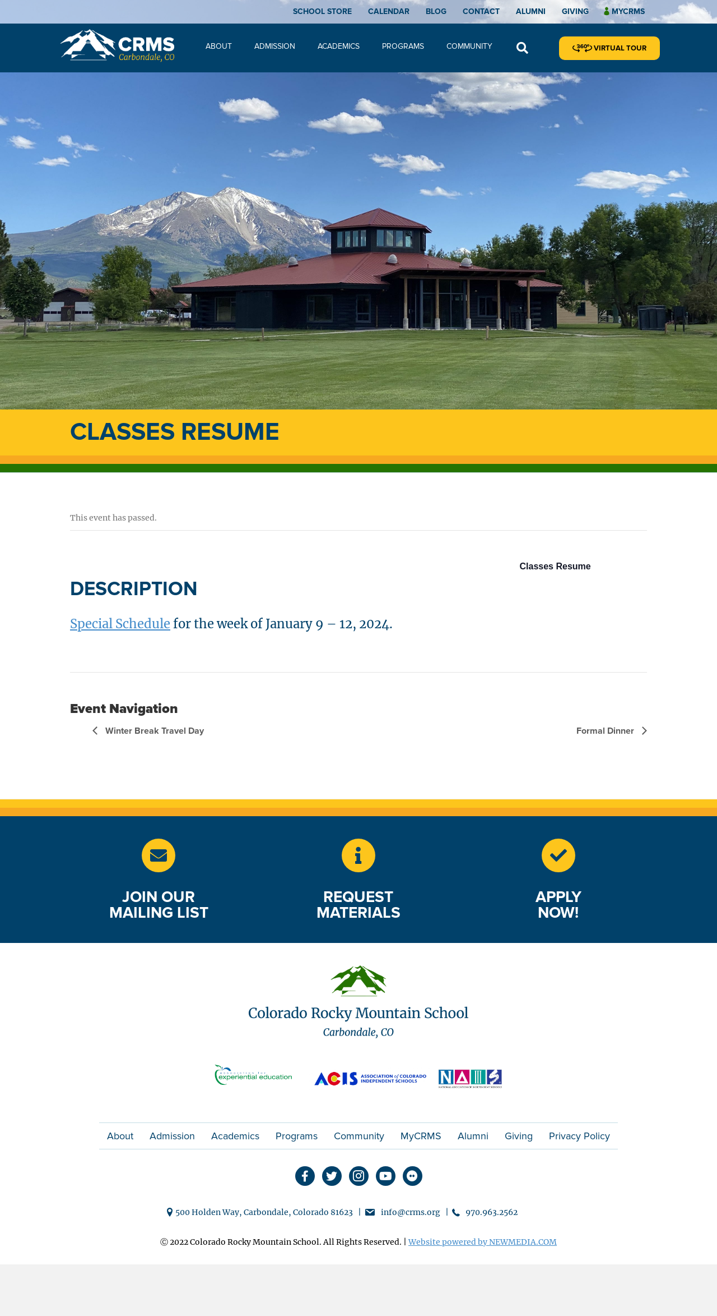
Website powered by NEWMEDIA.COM (482, 1242)
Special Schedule (120, 624)
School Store (322, 11)
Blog (436, 11)
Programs (403, 46)
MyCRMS (421, 1136)
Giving (575, 11)
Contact (481, 11)
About (219, 46)
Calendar (388, 11)
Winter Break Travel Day (153, 731)
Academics (339, 46)
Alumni (531, 11)
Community (469, 46)
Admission (274, 46)
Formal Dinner (606, 731)
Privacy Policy (579, 1136)
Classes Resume (555, 566)
